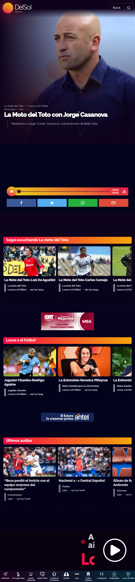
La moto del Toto (14, 105)
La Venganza (101, 578)
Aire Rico (66, 578)
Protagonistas (114, 578)
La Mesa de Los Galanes (54, 579)
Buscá (116, 7)
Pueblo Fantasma (88, 579)
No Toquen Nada (18, 578)
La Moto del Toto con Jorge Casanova (55, 114)
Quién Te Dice (42, 578)
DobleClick (5, 578)
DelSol (23, 7)
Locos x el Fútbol (38, 105)
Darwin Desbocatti (31, 579)
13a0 (77, 578)
